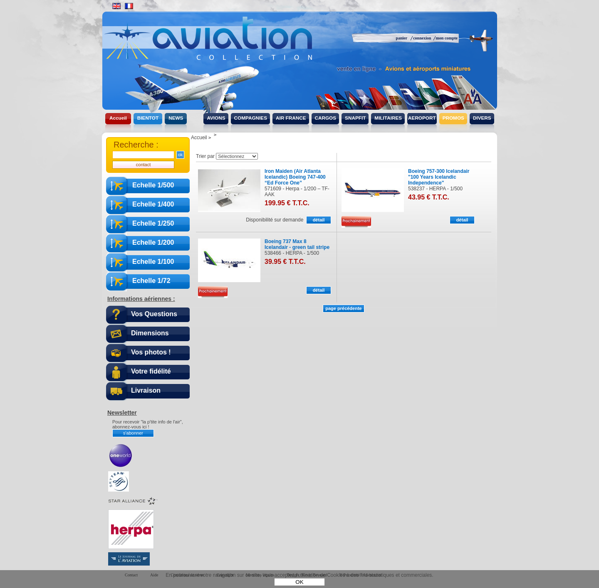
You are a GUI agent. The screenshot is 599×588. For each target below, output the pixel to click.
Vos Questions (154, 313)
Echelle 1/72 (151, 280)
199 (287, 203)
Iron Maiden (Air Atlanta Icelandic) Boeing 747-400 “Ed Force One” (295, 177)
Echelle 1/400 (153, 204)
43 (428, 197)
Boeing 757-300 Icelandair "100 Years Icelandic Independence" (438, 177)
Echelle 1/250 (153, 223)
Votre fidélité (151, 371)
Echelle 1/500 (153, 185)
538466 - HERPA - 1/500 (292, 253)
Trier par (205, 156)
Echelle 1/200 (153, 242)
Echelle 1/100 (153, 261)
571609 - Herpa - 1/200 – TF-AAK (297, 191)
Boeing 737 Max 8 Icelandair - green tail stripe (297, 244)
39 (285, 261)
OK (299, 582)
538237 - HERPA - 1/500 (435, 189)
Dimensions (150, 333)
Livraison (146, 390)
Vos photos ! (151, 352)
